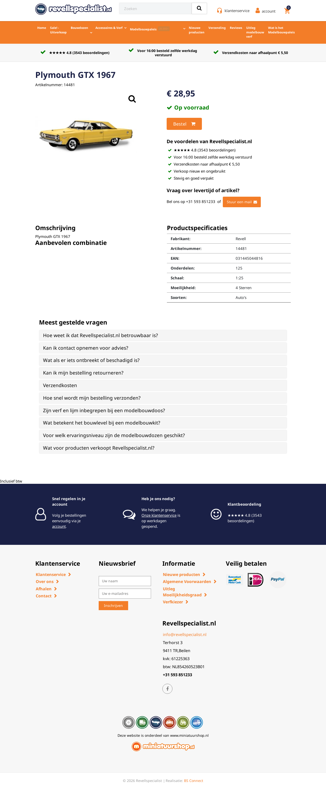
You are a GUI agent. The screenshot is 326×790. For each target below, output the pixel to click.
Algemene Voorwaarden (187, 581)
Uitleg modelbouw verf (255, 32)
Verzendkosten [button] (60, 385)
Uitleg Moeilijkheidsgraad (182, 592)
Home (41, 28)
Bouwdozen (79, 28)
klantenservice (237, 10)
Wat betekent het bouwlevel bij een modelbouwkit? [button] (101, 422)
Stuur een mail (242, 201)
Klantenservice (51, 574)
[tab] (163, 335)
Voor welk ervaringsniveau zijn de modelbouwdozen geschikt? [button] (114, 435)
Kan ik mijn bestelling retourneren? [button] (83, 373)
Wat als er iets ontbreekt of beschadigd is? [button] (91, 360)
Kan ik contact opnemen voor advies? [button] (85, 348)
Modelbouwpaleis (150, 28)
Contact (44, 596)
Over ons (45, 581)
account (59, 526)
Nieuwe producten (196, 30)
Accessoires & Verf (109, 28)
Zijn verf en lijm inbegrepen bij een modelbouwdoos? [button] (104, 410)
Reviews (236, 28)
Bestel (184, 124)
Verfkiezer (173, 602)
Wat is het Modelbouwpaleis (281, 30)
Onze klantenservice (158, 515)
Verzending (217, 28)
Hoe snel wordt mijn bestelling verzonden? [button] (91, 398)
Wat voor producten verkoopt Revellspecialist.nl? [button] (98, 448)
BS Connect (193, 780)
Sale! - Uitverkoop (58, 30)
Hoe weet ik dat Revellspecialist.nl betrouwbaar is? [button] (100, 335)
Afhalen (44, 589)
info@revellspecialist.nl (184, 634)
